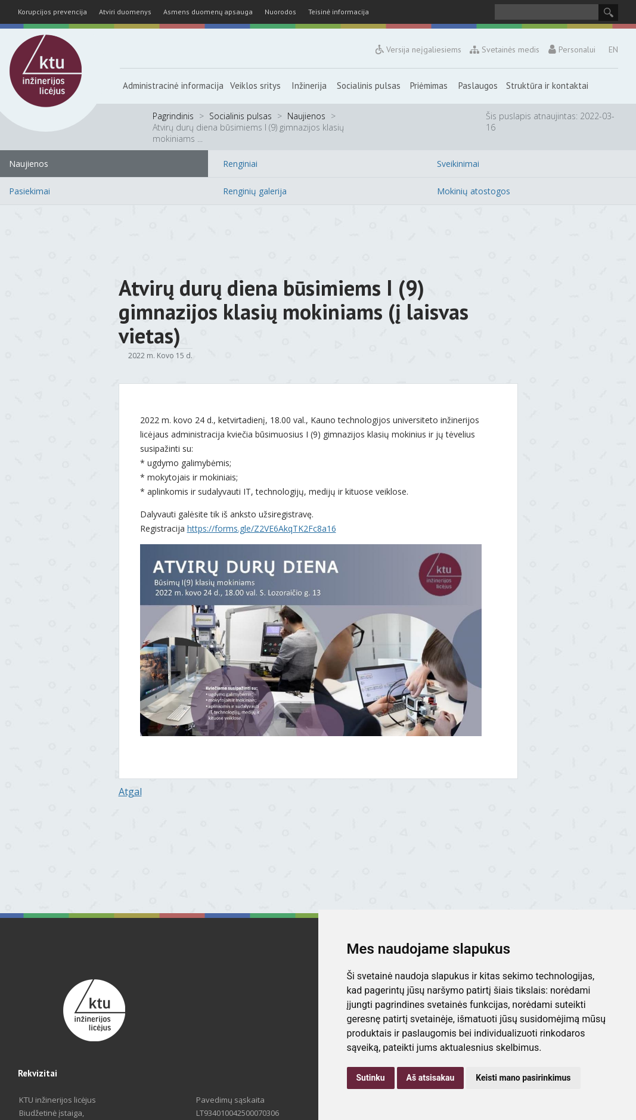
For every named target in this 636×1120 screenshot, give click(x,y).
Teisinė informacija (338, 11)
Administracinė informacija (173, 85)
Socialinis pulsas (369, 85)
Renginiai (240, 163)
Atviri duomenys (125, 11)
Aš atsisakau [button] (431, 1077)
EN (613, 49)
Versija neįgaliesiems (418, 49)
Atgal (130, 791)
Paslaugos (478, 85)
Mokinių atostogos (473, 191)
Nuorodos (280, 11)
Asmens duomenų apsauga (208, 11)
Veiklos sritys (255, 85)
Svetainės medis (505, 49)
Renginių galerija (255, 191)
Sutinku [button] (370, 1077)
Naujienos (306, 116)
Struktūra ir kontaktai (547, 85)
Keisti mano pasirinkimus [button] (523, 1077)
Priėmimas (429, 85)
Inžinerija (309, 85)
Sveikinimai (458, 163)
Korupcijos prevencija (52, 11)
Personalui (571, 49)
